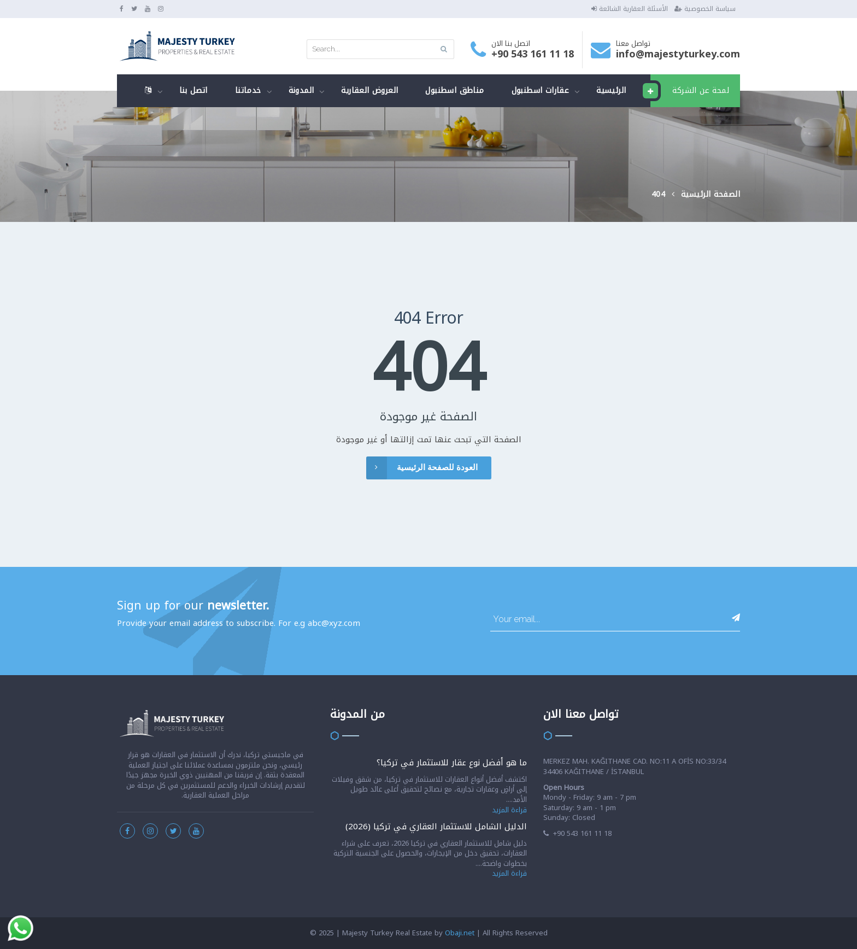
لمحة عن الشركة (689, 90)
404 (658, 194)
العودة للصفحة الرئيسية (422, 467)
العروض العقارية (369, 90)
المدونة (301, 90)
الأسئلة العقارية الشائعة (629, 9)
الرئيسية (611, 90)
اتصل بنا (193, 90)
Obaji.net (459, 933)
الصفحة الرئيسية (711, 194)
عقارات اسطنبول (541, 90)
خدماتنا (248, 90)
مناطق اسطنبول (454, 90)
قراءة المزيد (509, 810)
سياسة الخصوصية (705, 9)
